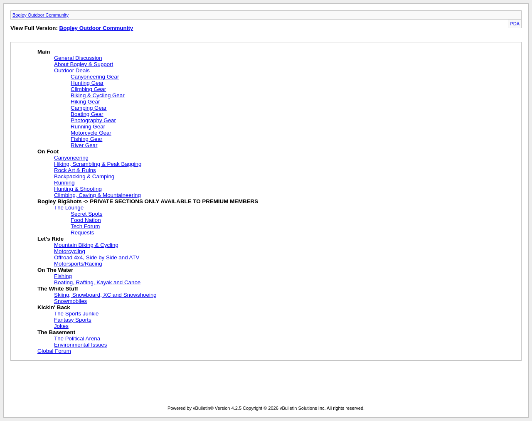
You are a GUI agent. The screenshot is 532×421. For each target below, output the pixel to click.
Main (43, 52)
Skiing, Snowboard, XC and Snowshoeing (105, 295)
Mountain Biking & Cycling (86, 245)
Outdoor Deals (72, 70)
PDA (515, 23)
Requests (82, 232)
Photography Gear (93, 120)
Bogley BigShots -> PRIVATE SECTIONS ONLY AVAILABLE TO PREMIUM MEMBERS (147, 201)
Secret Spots (86, 214)
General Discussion (78, 58)
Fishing (63, 276)
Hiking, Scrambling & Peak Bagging (97, 164)
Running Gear (88, 126)
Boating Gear (87, 114)
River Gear (84, 145)
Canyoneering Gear (95, 77)
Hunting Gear (87, 83)
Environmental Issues (80, 345)
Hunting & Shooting (78, 189)
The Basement (56, 332)
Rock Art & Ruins (75, 170)
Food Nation (86, 220)
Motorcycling (69, 251)
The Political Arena (77, 338)
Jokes (61, 326)
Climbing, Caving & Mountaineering (97, 195)
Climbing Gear (88, 89)
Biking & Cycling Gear (98, 95)
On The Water (55, 270)
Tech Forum (85, 226)
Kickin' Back (53, 307)
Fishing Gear (86, 139)
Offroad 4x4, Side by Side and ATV (96, 257)
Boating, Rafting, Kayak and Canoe (97, 282)
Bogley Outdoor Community (40, 14)
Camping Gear (89, 108)
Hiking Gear (85, 101)
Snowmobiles (70, 301)
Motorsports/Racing (78, 264)
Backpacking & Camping (84, 176)
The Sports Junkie (76, 313)
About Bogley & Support (83, 64)
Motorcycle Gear (91, 133)
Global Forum (54, 351)
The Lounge (69, 207)
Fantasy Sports (72, 320)
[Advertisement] (266, 385)
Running (64, 183)
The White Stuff (57, 289)
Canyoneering (71, 158)
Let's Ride (50, 239)
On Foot (48, 151)
